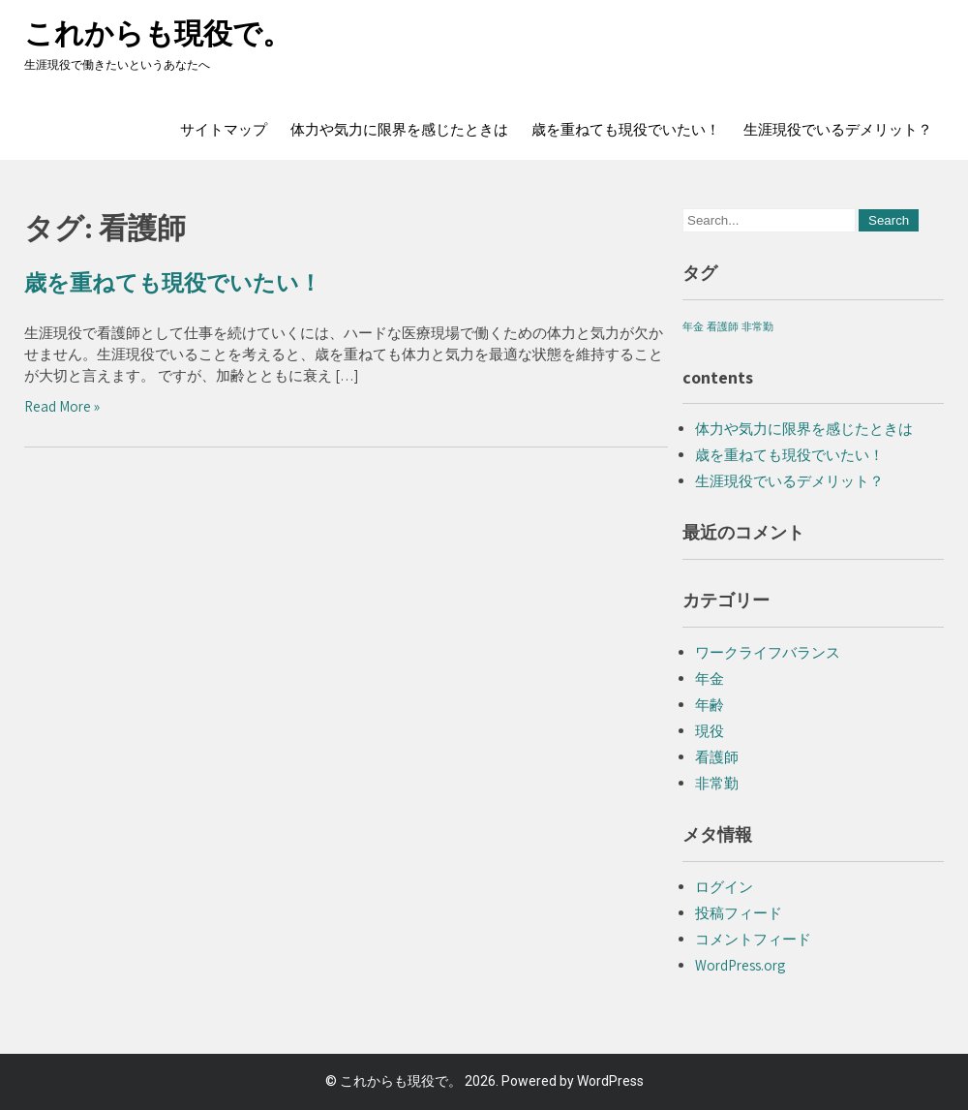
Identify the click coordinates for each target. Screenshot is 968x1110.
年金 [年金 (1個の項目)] (693, 326)
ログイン (724, 887)
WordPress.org (740, 965)
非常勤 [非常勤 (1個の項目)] (757, 326)
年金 (709, 678)
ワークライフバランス (767, 652)
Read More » (62, 406)
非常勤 (717, 783)
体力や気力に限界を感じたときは (399, 130)
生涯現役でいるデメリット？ (837, 130)
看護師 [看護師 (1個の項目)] (723, 326)
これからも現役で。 (157, 33)
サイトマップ (223, 130)
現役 (709, 731)
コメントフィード (753, 939)
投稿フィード (738, 913)
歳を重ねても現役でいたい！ (625, 130)
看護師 (717, 757)
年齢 (709, 704)
